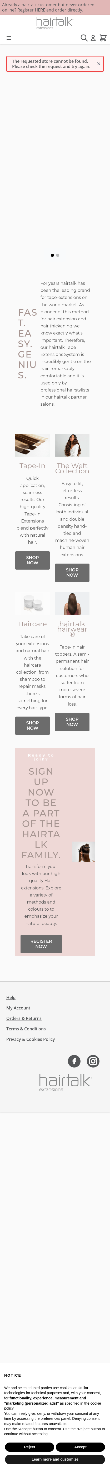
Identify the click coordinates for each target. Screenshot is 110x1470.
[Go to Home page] (55, 23)
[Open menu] (9, 38)
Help (11, 997)
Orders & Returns (24, 1018)
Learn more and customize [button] (55, 1459)
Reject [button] (29, 1447)
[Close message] (98, 63)
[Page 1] (52, 255)
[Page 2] (57, 255)
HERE (40, 10)
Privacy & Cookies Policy (30, 1039)
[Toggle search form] (84, 38)
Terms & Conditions (26, 1029)
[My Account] (93, 38)
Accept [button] (80, 1447)
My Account (18, 1008)
